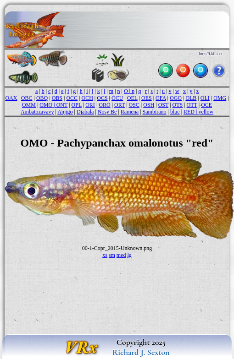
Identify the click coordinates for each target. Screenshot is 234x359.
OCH (87, 98)
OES (146, 98)
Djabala (85, 112)
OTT (192, 105)
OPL (77, 105)
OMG (219, 98)
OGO (176, 98)
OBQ (42, 98)
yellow (205, 112)
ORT (119, 105)
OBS (57, 98)
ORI (90, 105)
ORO (104, 105)
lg (130, 255)
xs (104, 255)
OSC (134, 105)
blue (175, 112)
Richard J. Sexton (141, 352)
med (121, 255)
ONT (61, 105)
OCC (72, 98)
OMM (29, 105)
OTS (178, 105)
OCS (102, 98)
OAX (11, 98)
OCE (206, 105)
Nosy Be (107, 112)
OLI (205, 98)
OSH (148, 105)
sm (112, 255)
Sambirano (155, 112)
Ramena (130, 112)
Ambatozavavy (37, 112)
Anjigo (64, 112)
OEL (132, 98)
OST (163, 105)
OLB (190, 98)
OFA (161, 98)
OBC (27, 98)
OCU (117, 98)
